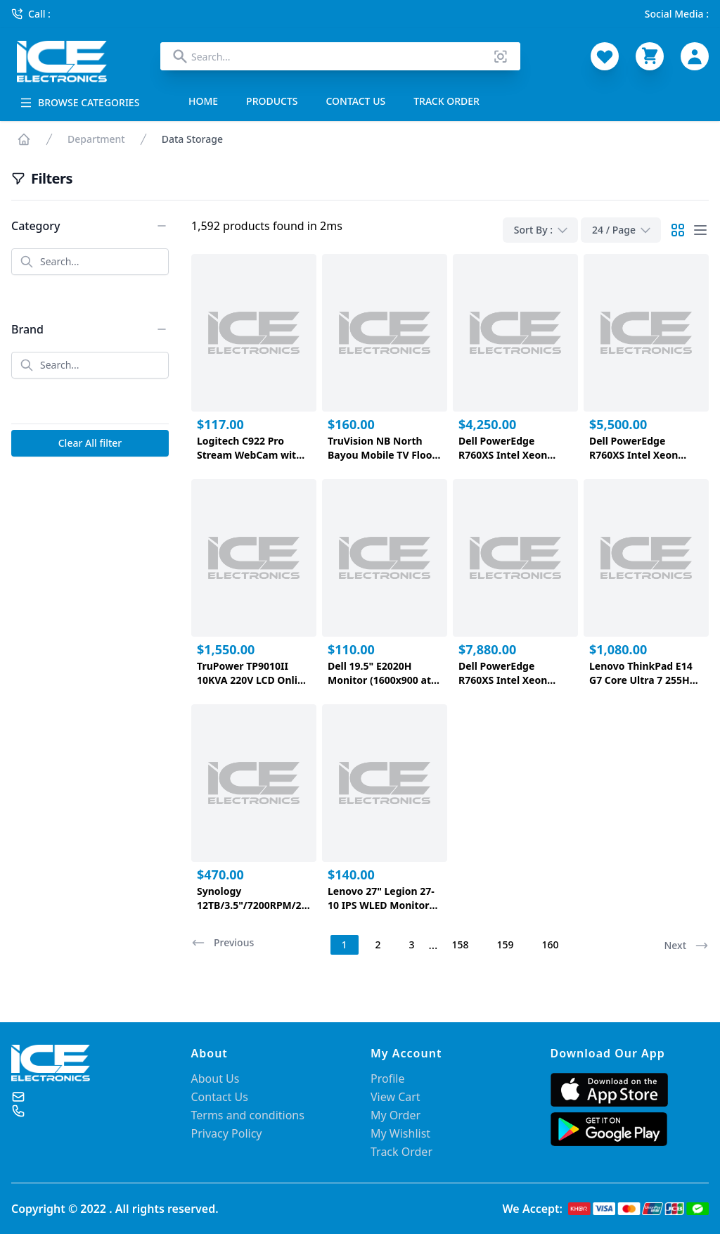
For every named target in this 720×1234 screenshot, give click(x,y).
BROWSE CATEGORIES (79, 102)
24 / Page (622, 230)
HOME (203, 101)
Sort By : (542, 230)
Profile (387, 1078)
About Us (215, 1078)
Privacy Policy (226, 1133)
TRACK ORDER (446, 101)
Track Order (401, 1151)
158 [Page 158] (459, 944)
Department (96, 139)
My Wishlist (400, 1133)
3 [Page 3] (412, 944)
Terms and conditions (247, 1115)
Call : (31, 13)
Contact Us (219, 1097)
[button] (224, 945)
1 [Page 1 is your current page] (344, 944)
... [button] (433, 945)
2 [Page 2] (378, 944)
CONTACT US (356, 101)
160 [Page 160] (549, 944)
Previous (222, 943)
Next (686, 946)
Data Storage (192, 139)
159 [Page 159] (504, 944)
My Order (395, 1115)
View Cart (395, 1097)
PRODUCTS (271, 101)
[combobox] (340, 56)
